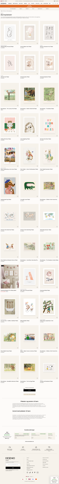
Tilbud (29, 3)
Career (28, 462)
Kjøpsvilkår (44, 462)
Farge (21, 8)
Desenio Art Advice (46, 457)
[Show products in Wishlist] (55, 3)
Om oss (28, 457)
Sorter (47, 8)
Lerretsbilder (15, 3)
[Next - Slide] (56, 436)
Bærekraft (28, 464)
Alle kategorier (13, 8)
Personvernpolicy (45, 464)
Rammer (25, 3)
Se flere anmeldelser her (29, 441)
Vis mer (29, 390)
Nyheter (32, 3)
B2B (49, 3)
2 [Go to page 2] (27, 394)
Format (27, 8)
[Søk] (53, 3)
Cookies (44, 465)
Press (27, 459)
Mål (33, 8)
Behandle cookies (45, 467)
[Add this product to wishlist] (17, 43)
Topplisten (37, 3)
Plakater (10, 3)
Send (13, 467)
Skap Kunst (21, 3)
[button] (54, 480)
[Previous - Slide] (13, 436)
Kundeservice (45, 459)
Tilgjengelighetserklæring (31, 465)
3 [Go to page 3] (29, 394)
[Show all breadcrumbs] (2, 11)
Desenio (32, 481)
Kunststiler (40, 8)
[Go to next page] (35, 394)
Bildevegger (45, 3)
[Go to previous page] (24, 394)
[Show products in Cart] (57, 3)
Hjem (41, 3)
